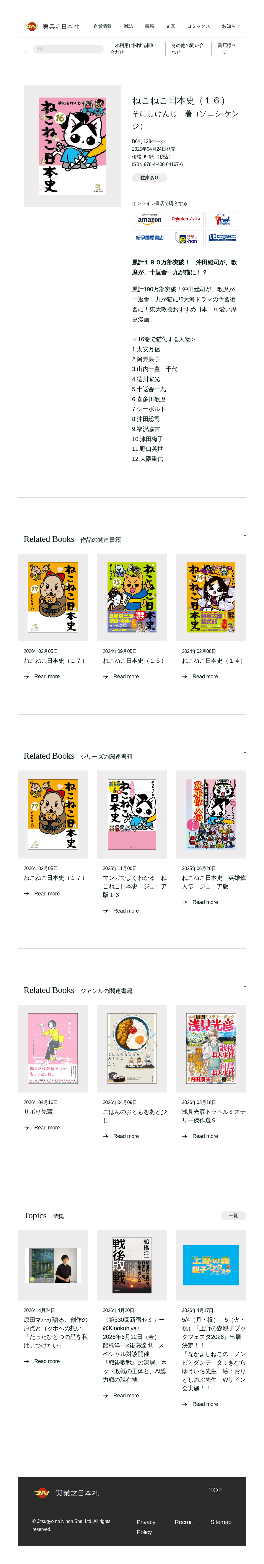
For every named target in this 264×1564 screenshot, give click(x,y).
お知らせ (231, 26)
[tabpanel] (52, 617)
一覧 (233, 1215)
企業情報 (102, 26)
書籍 (149, 26)
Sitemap (221, 1522)
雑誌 (128, 26)
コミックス (198, 26)
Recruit (184, 1522)
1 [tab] (245, 536)
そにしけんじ (154, 113)
